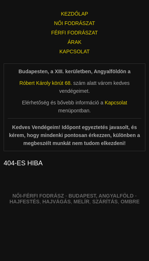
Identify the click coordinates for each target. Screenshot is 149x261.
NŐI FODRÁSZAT (74, 23)
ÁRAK (74, 42)
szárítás (105, 201)
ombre (130, 201)
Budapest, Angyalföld (101, 196)
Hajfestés (24, 201)
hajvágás (56, 201)
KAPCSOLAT (74, 51)
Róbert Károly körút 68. (45, 83)
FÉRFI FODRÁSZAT (74, 33)
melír (82, 201)
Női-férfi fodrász (38, 196)
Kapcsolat (116, 102)
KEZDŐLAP (74, 14)
